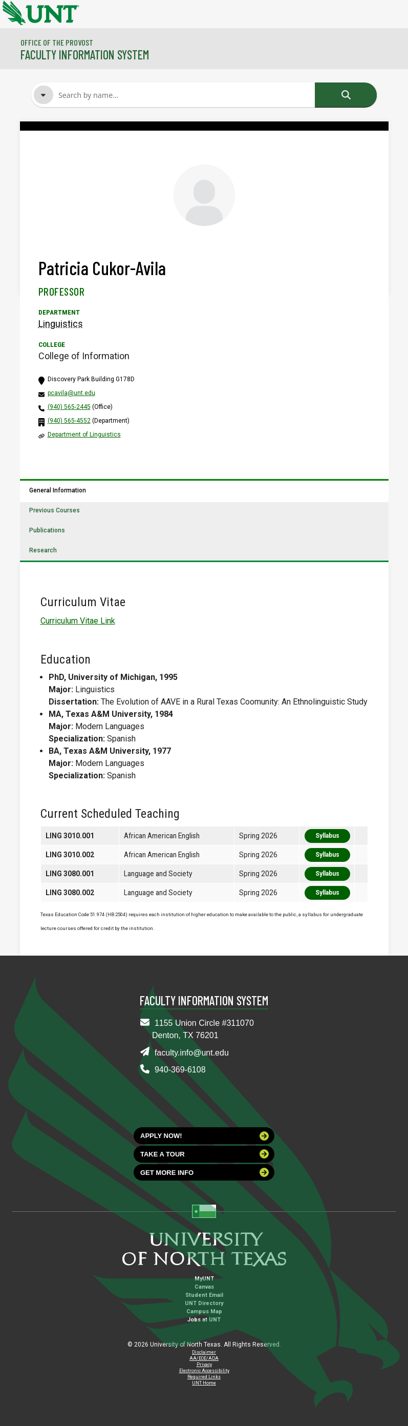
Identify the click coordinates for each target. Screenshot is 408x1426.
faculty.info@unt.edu (192, 1052)
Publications (47, 530)
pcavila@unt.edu (71, 393)
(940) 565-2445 (69, 406)
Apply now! (204, 1136)
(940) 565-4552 (69, 420)
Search (346, 94)
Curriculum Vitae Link (77, 621)
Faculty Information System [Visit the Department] (84, 54)
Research (43, 550)
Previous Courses (54, 510)
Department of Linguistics (84, 434)
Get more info (204, 1172)
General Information (57, 490)
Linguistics (60, 323)
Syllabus (327, 835)
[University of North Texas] (13, 11)
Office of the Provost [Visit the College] (56, 42)
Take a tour (204, 1154)
